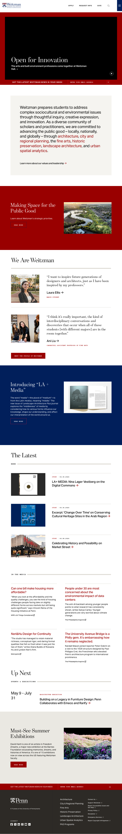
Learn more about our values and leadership (42, 163)
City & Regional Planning (72, 803)
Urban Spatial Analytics (71, 820)
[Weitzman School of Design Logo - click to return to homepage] (12, 6)
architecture (68, 136)
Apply (71, 6)
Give (99, 6)
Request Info (85, 6)
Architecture (66, 799)
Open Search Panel (108, 6)
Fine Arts (64, 807)
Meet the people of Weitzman (28, 356)
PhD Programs (67, 824)
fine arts (63, 141)
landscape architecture (62, 145)
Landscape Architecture (72, 816)
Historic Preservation (70, 812)
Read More (18, 225)
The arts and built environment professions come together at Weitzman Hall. (49, 67)
